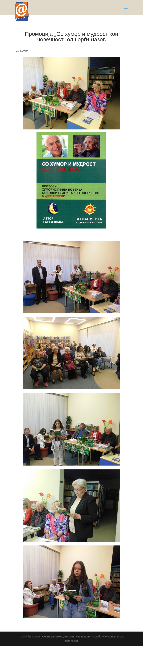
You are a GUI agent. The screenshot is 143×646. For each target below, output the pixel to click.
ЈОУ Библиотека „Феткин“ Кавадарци (65, 636)
